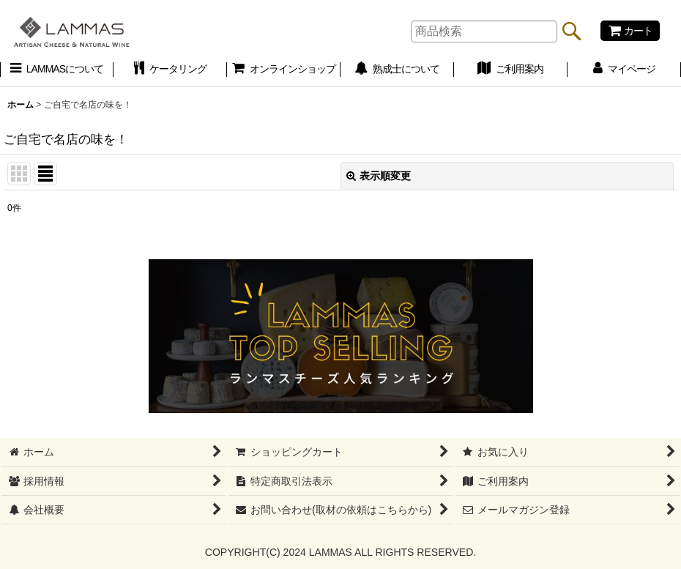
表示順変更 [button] (378, 176)
